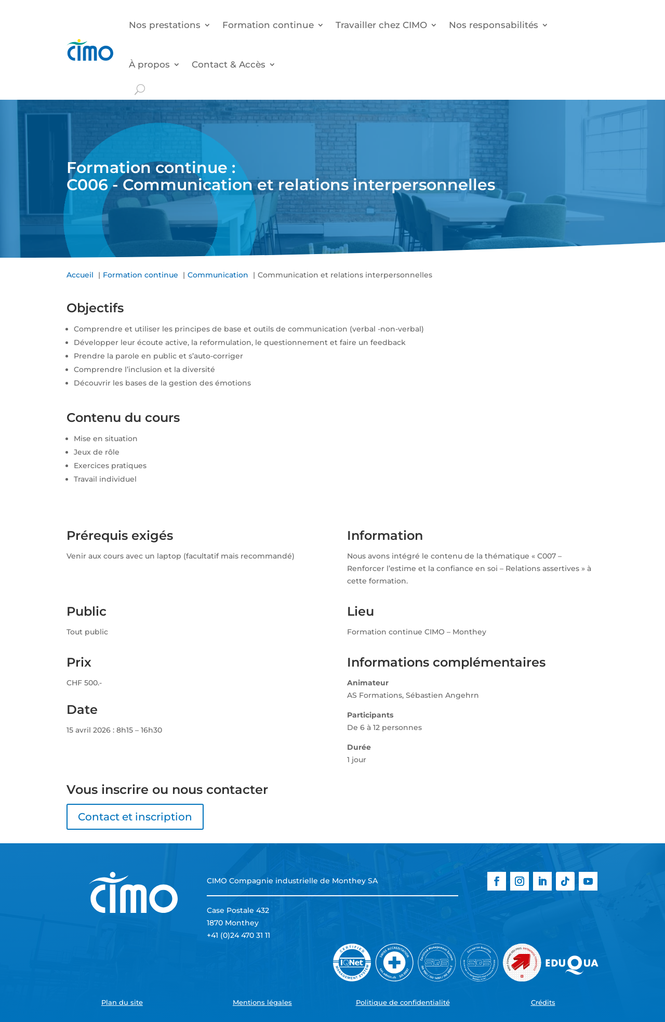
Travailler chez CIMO (381, 25)
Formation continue (268, 25)
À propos (149, 64)
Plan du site (122, 1002)
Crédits (543, 1002)
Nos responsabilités (493, 25)
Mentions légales (262, 1002)
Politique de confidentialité (403, 1002)
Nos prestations (165, 25)
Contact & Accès (228, 64)
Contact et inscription (135, 817)
